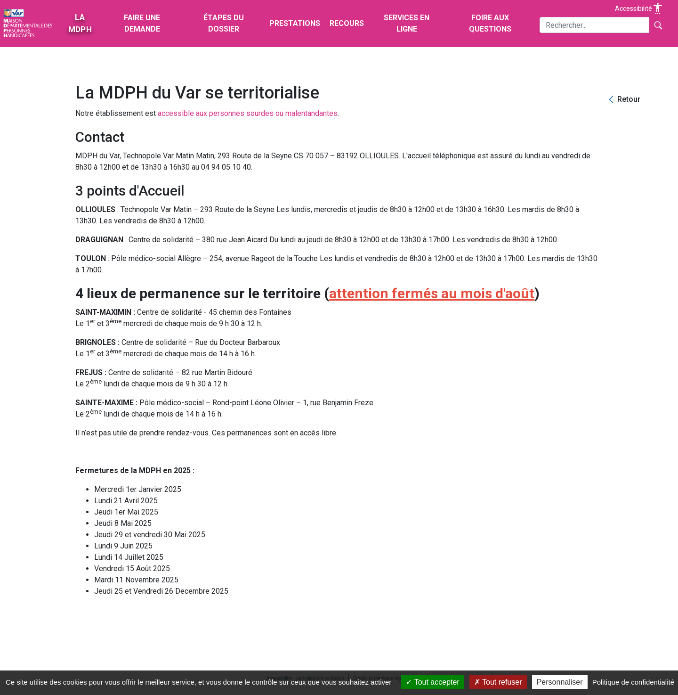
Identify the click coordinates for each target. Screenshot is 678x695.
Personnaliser (560, 682)
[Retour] (623, 100)
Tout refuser (498, 682)
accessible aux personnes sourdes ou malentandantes (248, 113)
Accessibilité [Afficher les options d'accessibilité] (639, 8)
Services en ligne (406, 23)
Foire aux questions (490, 23)
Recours (347, 23)
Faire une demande (142, 23)
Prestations (294, 23)
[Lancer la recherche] (658, 25)
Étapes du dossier (223, 23)
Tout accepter (432, 682)
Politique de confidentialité (633, 682)
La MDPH (79, 23)
